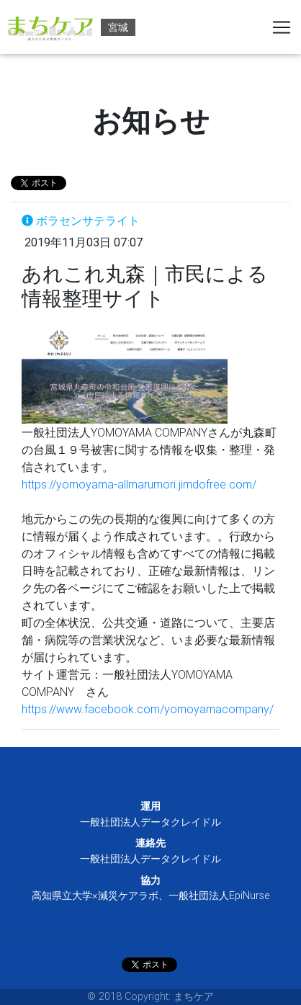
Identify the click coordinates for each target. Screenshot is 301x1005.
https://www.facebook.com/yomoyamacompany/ (148, 709)
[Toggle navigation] (281, 27)
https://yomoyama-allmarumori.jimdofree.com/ (139, 484)
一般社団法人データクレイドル (150, 822)
